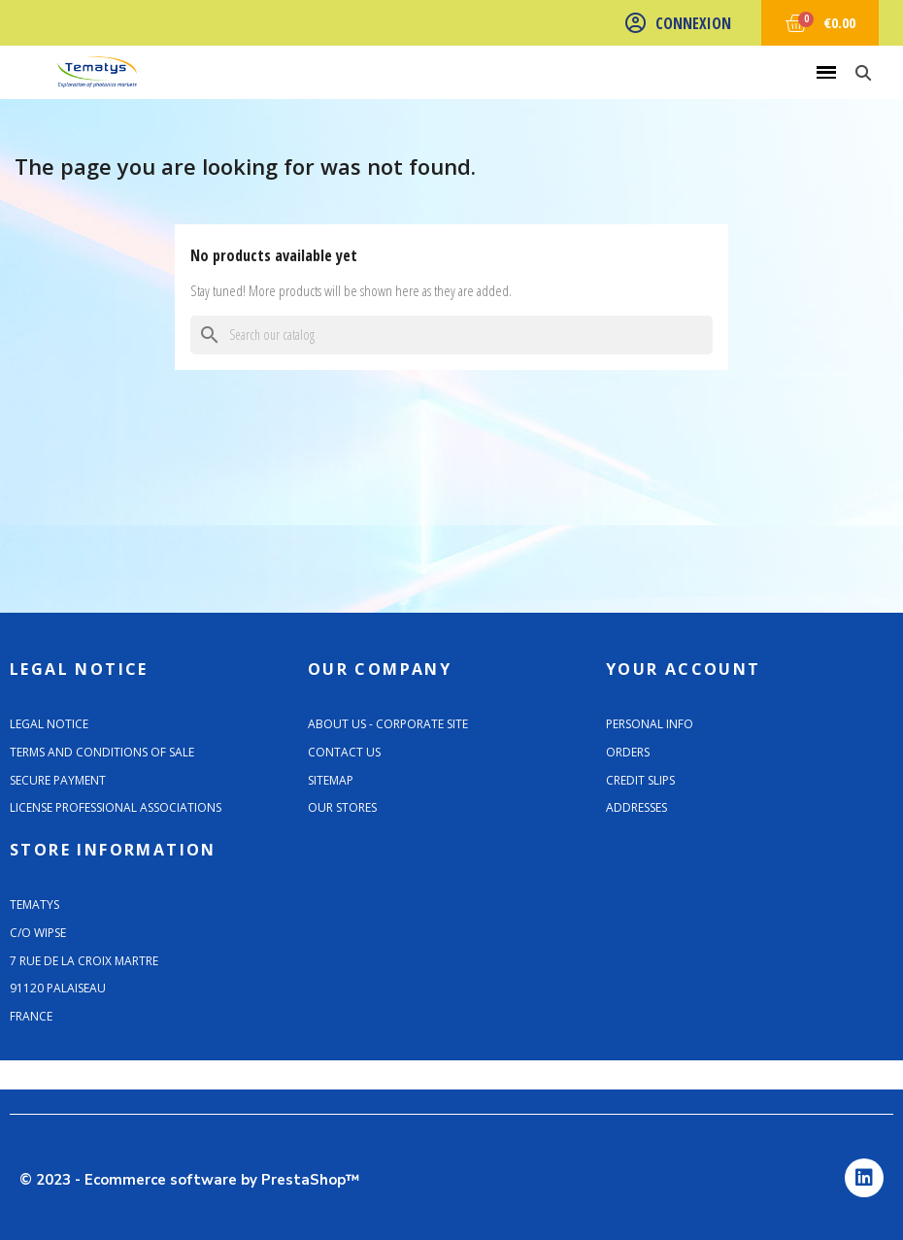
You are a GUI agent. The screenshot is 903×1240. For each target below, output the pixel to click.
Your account (683, 669)
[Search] (451, 335)
